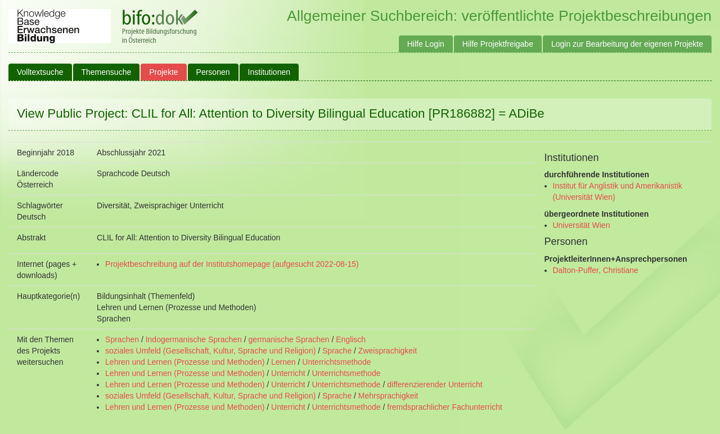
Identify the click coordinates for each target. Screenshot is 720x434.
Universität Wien (581, 225)
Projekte (163, 72)
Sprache (337, 350)
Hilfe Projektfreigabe (497, 43)
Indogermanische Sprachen (194, 339)
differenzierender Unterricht (434, 384)
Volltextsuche (40, 72)
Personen (213, 72)
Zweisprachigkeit (387, 350)
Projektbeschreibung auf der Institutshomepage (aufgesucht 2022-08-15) (232, 264)
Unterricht (288, 373)
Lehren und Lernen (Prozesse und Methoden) (184, 361)
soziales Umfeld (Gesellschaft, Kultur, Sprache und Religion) (210, 350)
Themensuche (107, 72)
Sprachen (122, 339)
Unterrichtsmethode (336, 361)
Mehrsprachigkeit (388, 395)
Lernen (283, 361)
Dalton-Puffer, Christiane (595, 270)
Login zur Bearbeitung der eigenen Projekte (627, 43)
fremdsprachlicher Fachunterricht (444, 406)
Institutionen (269, 72)
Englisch (351, 339)
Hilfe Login (425, 43)
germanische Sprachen (289, 339)
